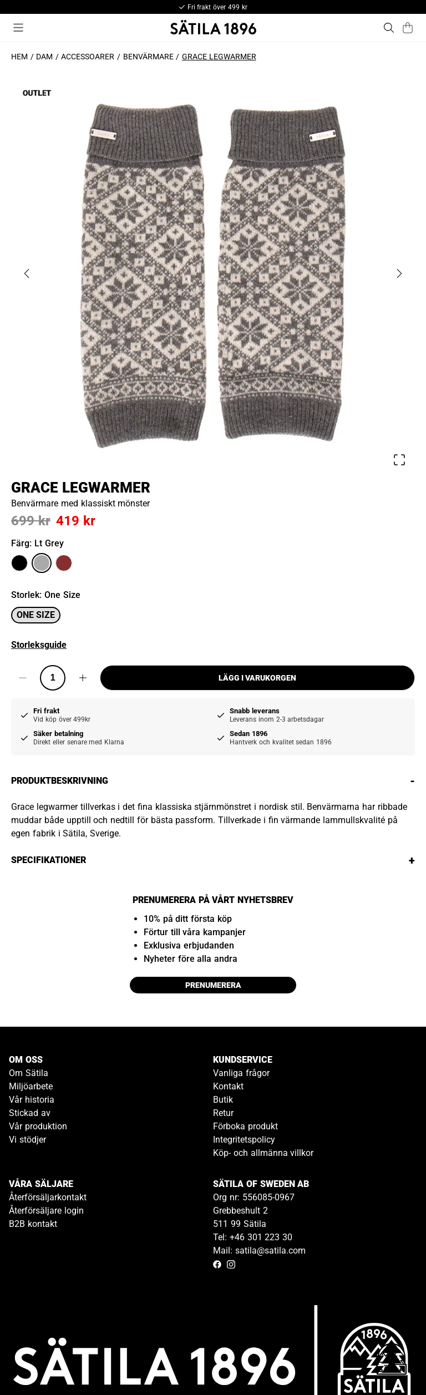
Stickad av (29, 1113)
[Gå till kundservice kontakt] (391, 1360)
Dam (44, 56)
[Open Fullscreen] (399, 460)
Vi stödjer (27, 1139)
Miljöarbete (31, 1086)
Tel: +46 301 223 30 (252, 1237)
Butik (223, 1099)
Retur (223, 1113)
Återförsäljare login (46, 1210)
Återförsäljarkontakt (48, 1197)
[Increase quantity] (82, 678)
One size (36, 615)
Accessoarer (87, 56)
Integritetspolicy (244, 1139)
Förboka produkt (245, 1126)
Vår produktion (38, 1126)
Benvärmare (148, 56)
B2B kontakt (33, 1224)
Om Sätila (28, 1073)
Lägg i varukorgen (257, 677)
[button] (213, 273)
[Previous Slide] (27, 273)
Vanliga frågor (241, 1073)
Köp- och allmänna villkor (263, 1153)
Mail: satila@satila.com (259, 1250)
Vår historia (31, 1099)
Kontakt (228, 1086)
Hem (19, 56)
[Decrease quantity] (22, 678)
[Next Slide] (399, 273)
